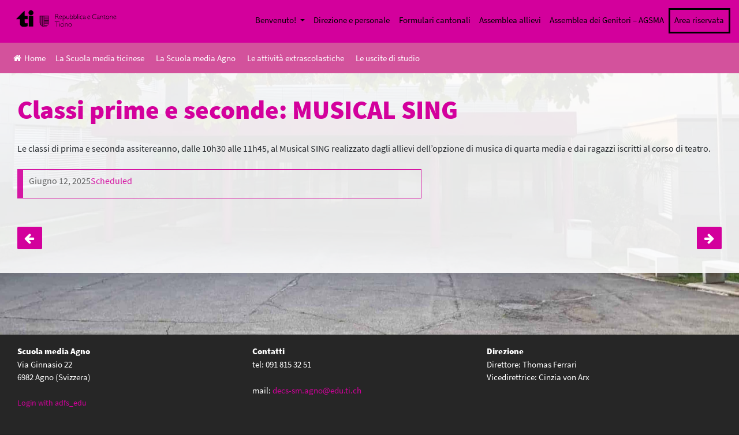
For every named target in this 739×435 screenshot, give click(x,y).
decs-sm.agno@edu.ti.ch (317, 390)
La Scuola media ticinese (99, 57)
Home (29, 57)
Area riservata (699, 19)
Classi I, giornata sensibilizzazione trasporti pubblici (29, 238)
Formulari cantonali (435, 19)
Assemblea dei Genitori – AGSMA (607, 19)
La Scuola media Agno (196, 57)
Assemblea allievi (510, 19)
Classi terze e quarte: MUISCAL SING (709, 238)
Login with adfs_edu (52, 402)
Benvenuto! (276, 19)
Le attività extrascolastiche (295, 57)
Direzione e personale (351, 19)
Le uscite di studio (388, 57)
